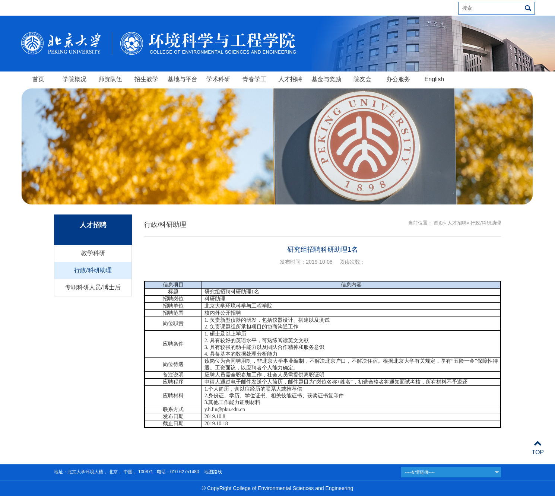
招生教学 (146, 79)
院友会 (362, 79)
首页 (38, 79)
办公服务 (398, 79)
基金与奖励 (326, 79)
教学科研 (93, 253)
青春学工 (254, 79)
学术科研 (218, 79)
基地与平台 (182, 79)
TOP (538, 447)
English (434, 79)
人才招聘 (290, 79)
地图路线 (212, 471)
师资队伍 (110, 79)
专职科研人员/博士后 (92, 287)
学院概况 (74, 79)
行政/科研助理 (92, 270)
